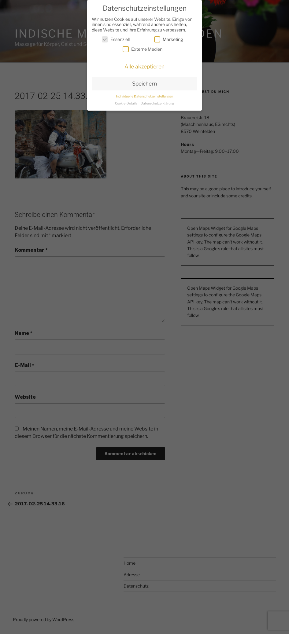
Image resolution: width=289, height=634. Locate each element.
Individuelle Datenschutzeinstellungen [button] (144, 96)
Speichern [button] (144, 83)
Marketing (168, 39)
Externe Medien (142, 49)
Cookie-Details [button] (126, 103)
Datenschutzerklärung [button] (157, 103)
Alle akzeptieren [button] (144, 66)
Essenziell (116, 39)
